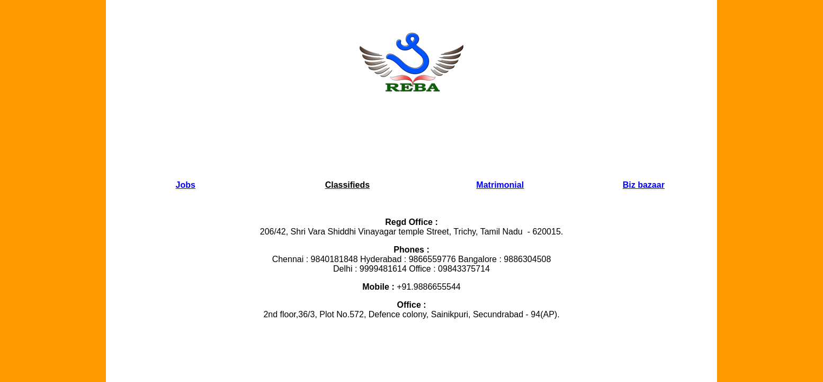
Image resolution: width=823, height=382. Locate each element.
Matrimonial (500, 184)
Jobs (185, 184)
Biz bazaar (644, 184)
